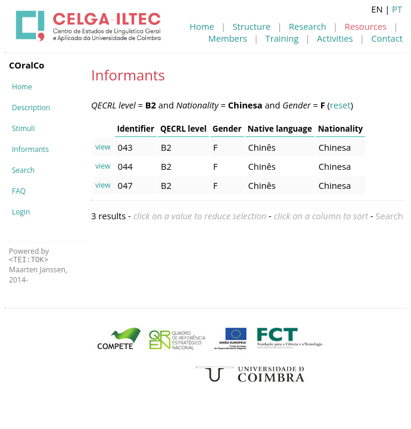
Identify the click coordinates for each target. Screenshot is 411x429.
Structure (251, 26)
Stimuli (23, 128)
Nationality (340, 128)
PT (397, 9)
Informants (30, 149)
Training (282, 38)
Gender (227, 128)
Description (31, 107)
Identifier (135, 128)
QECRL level (183, 128)
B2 (166, 147)
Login (21, 212)
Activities (335, 38)
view (103, 147)
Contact (387, 38)
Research (307, 26)
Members (227, 38)
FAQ (19, 191)
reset (340, 105)
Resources (366, 26)
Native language (280, 128)
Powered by (29, 255)
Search (23, 170)
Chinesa (335, 147)
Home (201, 26)
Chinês (262, 147)
